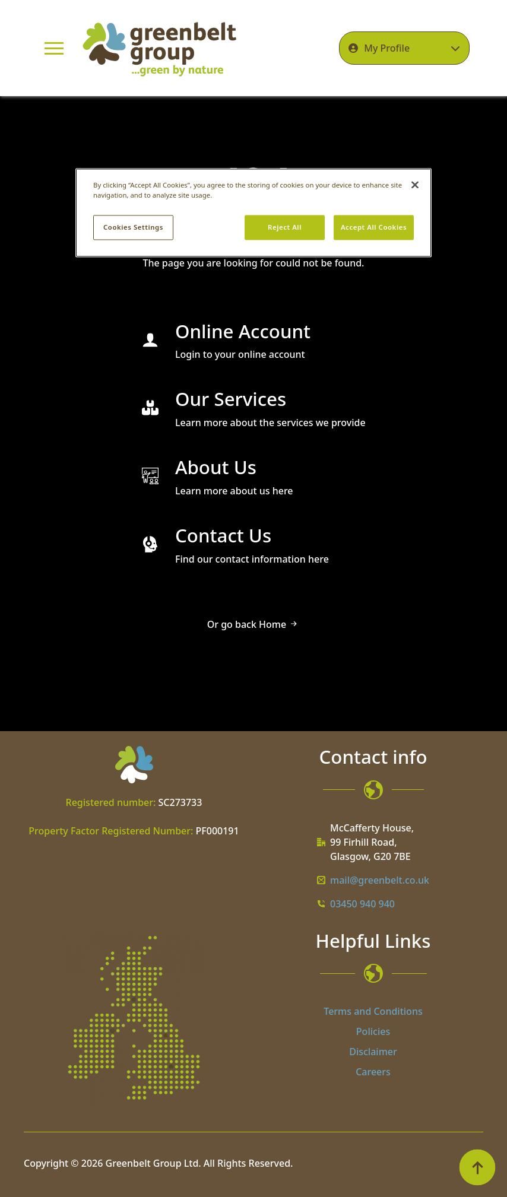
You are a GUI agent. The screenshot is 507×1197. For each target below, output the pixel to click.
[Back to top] (477, 1167)
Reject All (285, 227)
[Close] (415, 185)
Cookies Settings (133, 227)
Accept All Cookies (374, 227)
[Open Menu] (54, 48)
